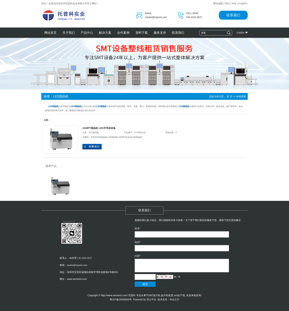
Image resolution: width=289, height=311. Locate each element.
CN (238, 32)
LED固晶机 (113, 137)
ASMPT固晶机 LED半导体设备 (99, 128)
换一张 (177, 277)
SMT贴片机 (154, 295)
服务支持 (160, 32)
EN (242, 32)
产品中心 (87, 32)
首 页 (229, 96)
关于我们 (68, 32)
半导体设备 (94, 132)
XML (234, 3)
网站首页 (50, 32)
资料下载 (141, 32)
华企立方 (174, 299)
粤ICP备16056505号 (121, 299)
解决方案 (105, 32)
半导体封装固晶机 (99, 137)
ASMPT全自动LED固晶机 (130, 137)
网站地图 (218, 3)
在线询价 (92, 146)
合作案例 (123, 32)
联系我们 (233, 15)
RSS (227, 3)
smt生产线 (179, 295)
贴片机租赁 (167, 295)
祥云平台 (151, 299)
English (243, 3)
